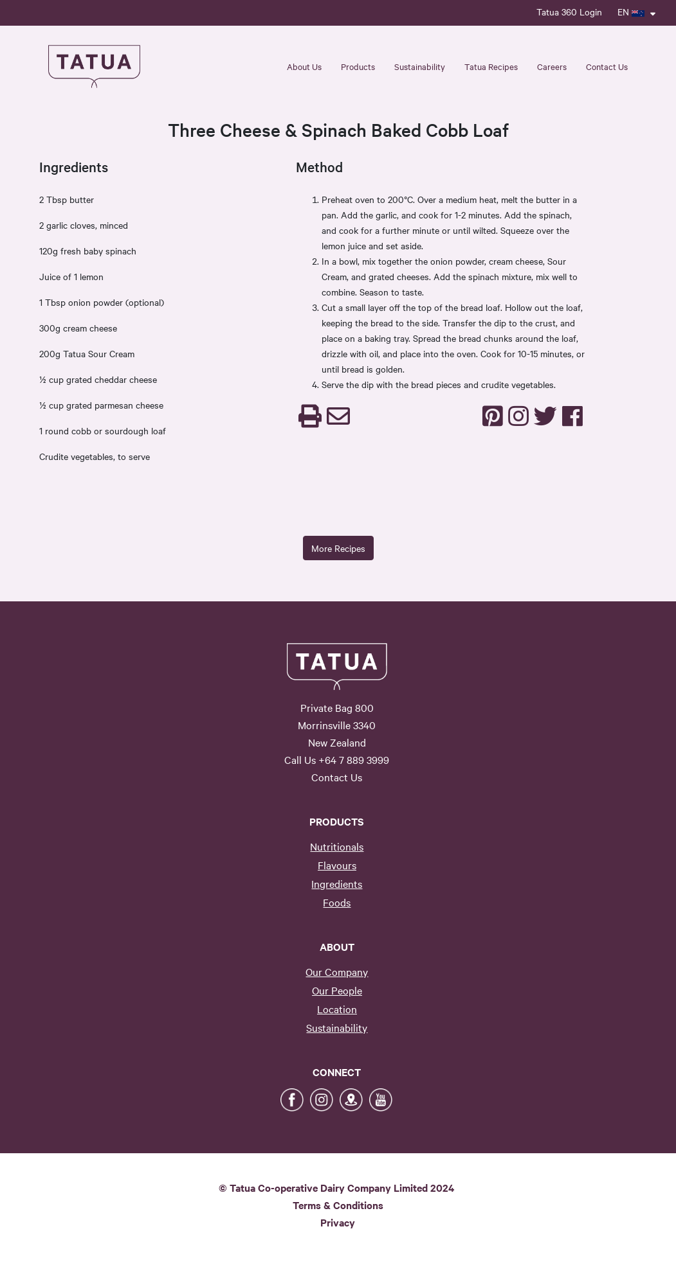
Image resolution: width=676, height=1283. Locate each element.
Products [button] (358, 66)
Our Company (337, 971)
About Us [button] (304, 66)
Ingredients (336, 883)
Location (337, 1009)
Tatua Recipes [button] (491, 66)
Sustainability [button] (419, 66)
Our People (337, 990)
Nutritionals (336, 846)
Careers (552, 66)
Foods (337, 902)
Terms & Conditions (338, 1205)
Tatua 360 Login (569, 11)
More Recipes (338, 548)
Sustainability (336, 1027)
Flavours (337, 865)
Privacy (337, 1222)
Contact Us (607, 66)
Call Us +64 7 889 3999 (336, 759)
